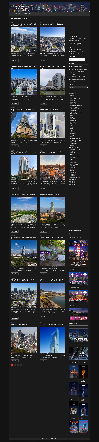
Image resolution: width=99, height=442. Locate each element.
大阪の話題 (71, 182)
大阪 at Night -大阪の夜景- (76, 49)
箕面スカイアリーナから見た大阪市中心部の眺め (52, 280)
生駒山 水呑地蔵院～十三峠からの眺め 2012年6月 (52, 237)
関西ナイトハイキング (74, 305)
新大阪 (71, 169)
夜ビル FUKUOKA (83, 381)
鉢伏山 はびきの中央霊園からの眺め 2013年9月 (23, 194)
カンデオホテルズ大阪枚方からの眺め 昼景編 (51, 24)
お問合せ (52, 13)
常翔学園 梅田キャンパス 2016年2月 (49, 109)
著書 (46, 13)
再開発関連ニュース (74, 149)
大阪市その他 (73, 174)
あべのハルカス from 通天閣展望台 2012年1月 (51, 324)
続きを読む (14, 60)
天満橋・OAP (73, 102)
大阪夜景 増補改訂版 (74, 287)
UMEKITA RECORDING (79, 326)
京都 (71, 125)
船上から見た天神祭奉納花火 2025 (77, 79)
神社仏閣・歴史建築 (74, 140)
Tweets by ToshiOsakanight (75, 230)
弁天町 (71, 115)
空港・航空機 (73, 141)
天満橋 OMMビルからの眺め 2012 (19, 324)
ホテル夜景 (72, 133)
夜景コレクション (74, 131)
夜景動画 (72, 145)
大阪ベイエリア (73, 172)
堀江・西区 (72, 165)
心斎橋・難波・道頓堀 (75, 105)
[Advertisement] (25, 379)
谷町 (71, 159)
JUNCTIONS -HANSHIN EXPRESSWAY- (78, 344)
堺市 (71, 117)
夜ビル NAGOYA (73, 380)
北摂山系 (72, 122)
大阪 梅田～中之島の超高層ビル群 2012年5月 (22, 280)
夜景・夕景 (18, 13)
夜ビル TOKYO (74, 399)
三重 (71, 130)
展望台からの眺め (74, 177)
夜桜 (71, 135)
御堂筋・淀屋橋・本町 (75, 98)
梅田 (71, 95)
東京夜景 (72, 269)
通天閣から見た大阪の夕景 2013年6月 (49, 194)
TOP (12, 13)
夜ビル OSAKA (74, 362)
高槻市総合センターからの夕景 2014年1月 (50, 152)
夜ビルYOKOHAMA (83, 400)
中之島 (71, 97)
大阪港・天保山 (73, 110)
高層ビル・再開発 (28, 13)
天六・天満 (72, 157)
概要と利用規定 (73, 43)
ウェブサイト (38, 13)
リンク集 (58, 13)
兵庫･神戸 (72, 123)
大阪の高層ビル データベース (76, 51)
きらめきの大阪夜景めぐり (75, 237)
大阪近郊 (72, 175)
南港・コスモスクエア (75, 112)
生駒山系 (72, 120)
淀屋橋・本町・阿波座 (75, 156)
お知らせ (71, 184)
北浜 (71, 154)
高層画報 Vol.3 (74, 418)
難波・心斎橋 (73, 162)
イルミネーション (74, 138)
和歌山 (71, 128)
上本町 (71, 167)
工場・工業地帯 (73, 143)
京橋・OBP (72, 103)
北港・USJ (72, 113)
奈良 (71, 127)
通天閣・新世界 (73, 108)
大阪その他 (72, 118)
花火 (71, 136)
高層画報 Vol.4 (83, 418)
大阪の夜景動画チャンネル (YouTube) (78, 53)
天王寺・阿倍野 (73, 107)
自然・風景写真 (72, 179)
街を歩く (71, 181)
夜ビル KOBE (83, 362)
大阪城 (71, 100)
